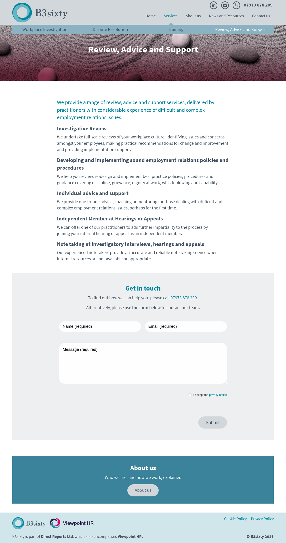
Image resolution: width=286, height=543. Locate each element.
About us (193, 16)
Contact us (261, 16)
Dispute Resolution (110, 29)
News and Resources (226, 16)
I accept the (207, 395)
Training (175, 29)
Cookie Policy (235, 519)
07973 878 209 (183, 298)
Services (171, 16)
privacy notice (218, 394)
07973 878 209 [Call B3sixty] (253, 5)
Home (150, 16)
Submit (212, 422)
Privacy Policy (262, 519)
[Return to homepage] (29, 523)
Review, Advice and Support (241, 29)
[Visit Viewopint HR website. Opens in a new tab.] (71, 523)
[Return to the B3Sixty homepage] (40, 12)
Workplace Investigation (44, 29)
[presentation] (93, 403)
